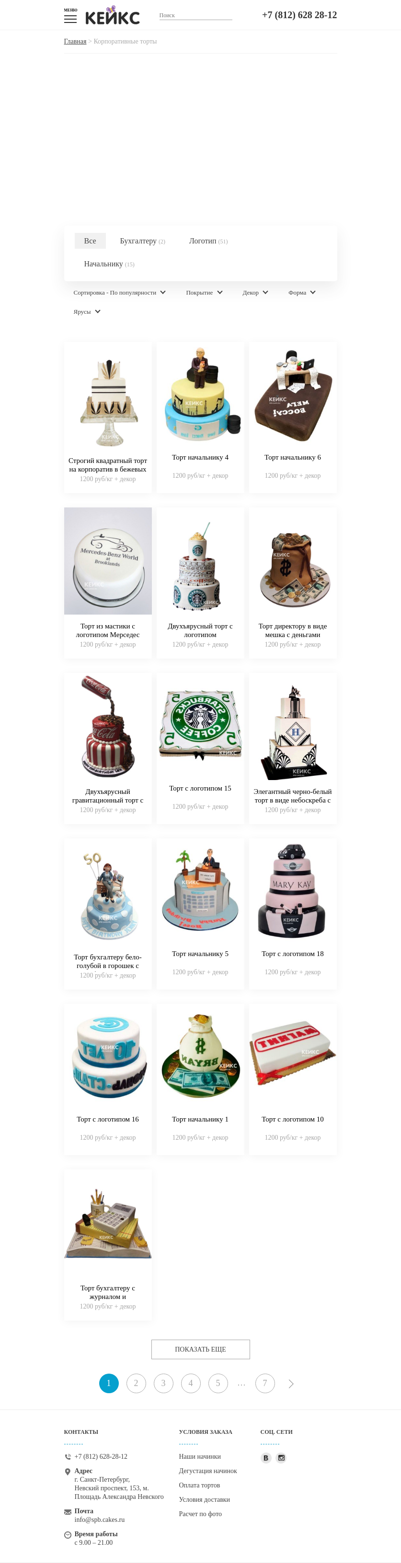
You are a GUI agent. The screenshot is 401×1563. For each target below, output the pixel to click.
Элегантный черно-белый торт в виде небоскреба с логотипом (292, 800)
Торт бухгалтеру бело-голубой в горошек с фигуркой (107, 965)
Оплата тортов (199, 1485)
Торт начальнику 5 (200, 954)
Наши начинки (200, 1456)
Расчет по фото (200, 1514)
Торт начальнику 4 (200, 457)
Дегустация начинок (208, 1471)
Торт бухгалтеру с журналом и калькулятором (107, 1296)
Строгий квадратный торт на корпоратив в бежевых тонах (108, 469)
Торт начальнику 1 (200, 1119)
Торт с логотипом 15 (200, 788)
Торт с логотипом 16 (108, 1119)
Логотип (208, 241)
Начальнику (109, 264)
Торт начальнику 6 (292, 457)
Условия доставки (204, 1499)
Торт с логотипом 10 (293, 1119)
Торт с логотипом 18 (293, 954)
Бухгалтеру (142, 241)
